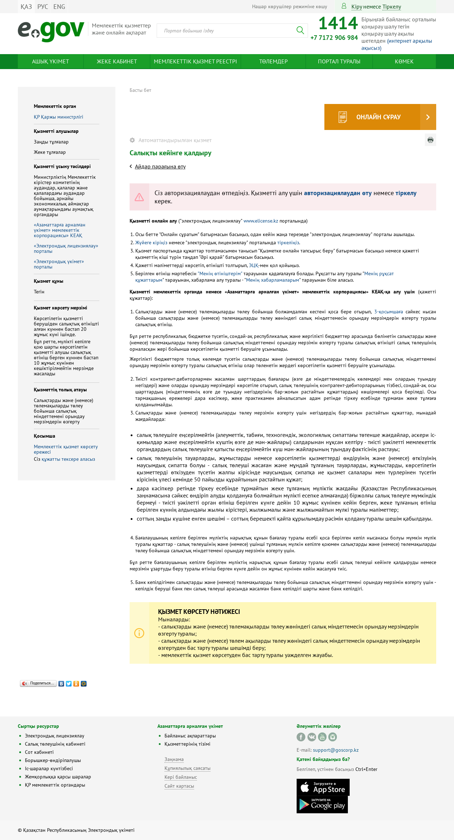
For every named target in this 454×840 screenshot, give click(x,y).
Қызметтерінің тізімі (187, 744)
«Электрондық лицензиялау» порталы (66, 248)
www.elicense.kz (261, 221)
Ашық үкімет (50, 61)
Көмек (404, 61)
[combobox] (232, 31)
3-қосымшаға (388, 311)
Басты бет (140, 90)
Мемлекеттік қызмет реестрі (195, 61)
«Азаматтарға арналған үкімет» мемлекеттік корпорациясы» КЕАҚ (59, 230)
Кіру (356, 6)
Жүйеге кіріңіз (151, 242)
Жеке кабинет (117, 61)
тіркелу (391, 6)
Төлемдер (273, 61)
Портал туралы (339, 61)
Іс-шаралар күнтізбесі (49, 768)
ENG (59, 6)
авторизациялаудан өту (338, 193)
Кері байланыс (181, 777)
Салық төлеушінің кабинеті (55, 744)
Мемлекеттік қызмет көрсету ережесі (66, 449)
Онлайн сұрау (378, 117)
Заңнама (174, 759)
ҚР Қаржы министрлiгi (58, 117)
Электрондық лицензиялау (54, 735)
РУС (42, 6)
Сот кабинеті (39, 752)
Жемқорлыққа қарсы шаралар (58, 776)
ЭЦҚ (253, 265)
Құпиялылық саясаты (187, 768)
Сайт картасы (179, 786)
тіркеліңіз (287, 242)
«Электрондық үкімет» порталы (59, 264)
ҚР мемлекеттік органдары (55, 785)
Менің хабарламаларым (272, 280)
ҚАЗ (26, 6)
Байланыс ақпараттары (190, 735)
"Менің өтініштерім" (220, 273)
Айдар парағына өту (160, 166)
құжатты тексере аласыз (68, 459)
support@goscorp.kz (336, 750)
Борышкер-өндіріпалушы (53, 760)
